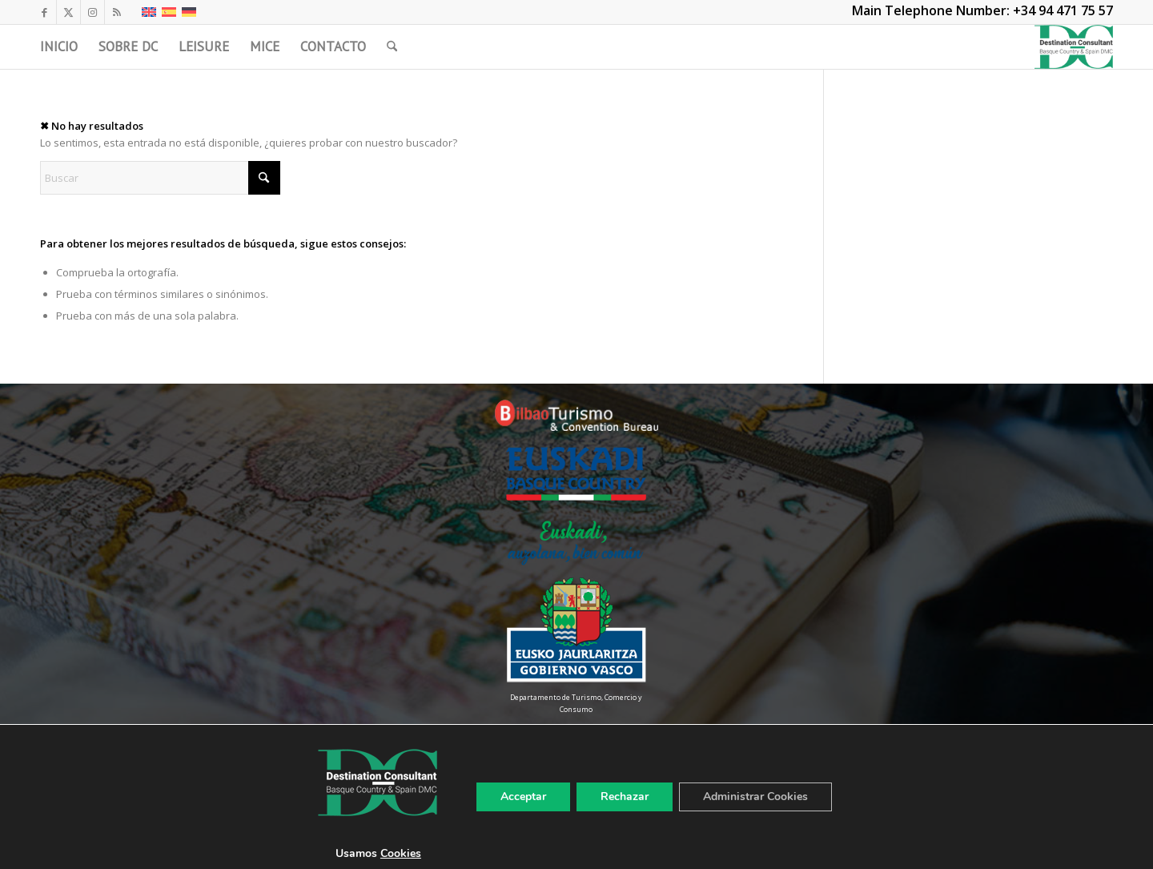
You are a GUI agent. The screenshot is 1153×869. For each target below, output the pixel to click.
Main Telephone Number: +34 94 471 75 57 (982, 10)
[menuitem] (59, 47)
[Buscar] (392, 47)
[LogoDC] (1073, 47)
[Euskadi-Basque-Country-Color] (576, 474)
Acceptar (523, 796)
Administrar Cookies (755, 796)
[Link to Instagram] (92, 12)
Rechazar (625, 796)
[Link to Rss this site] (117, 12)
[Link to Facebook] (44, 12)
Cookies (400, 853)
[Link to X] (68, 12)
